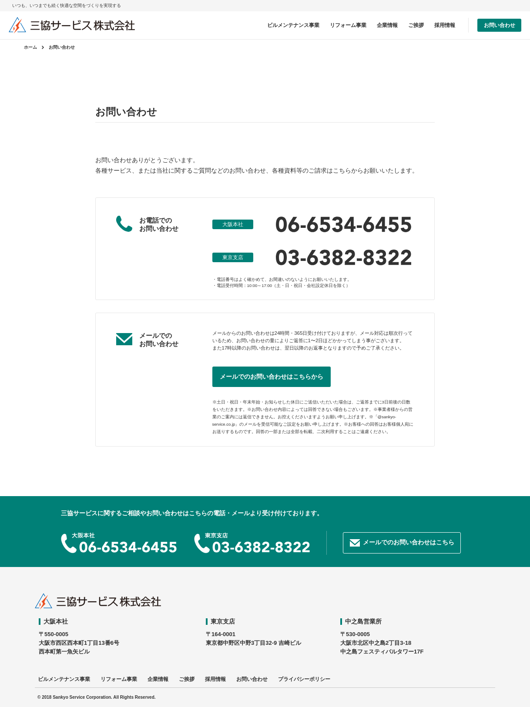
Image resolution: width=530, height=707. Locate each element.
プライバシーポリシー (304, 679)
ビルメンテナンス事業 (293, 25)
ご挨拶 (416, 25)
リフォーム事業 (348, 25)
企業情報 (387, 25)
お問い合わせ (499, 25)
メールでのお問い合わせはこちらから (271, 376)
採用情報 (444, 25)
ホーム (30, 47)
